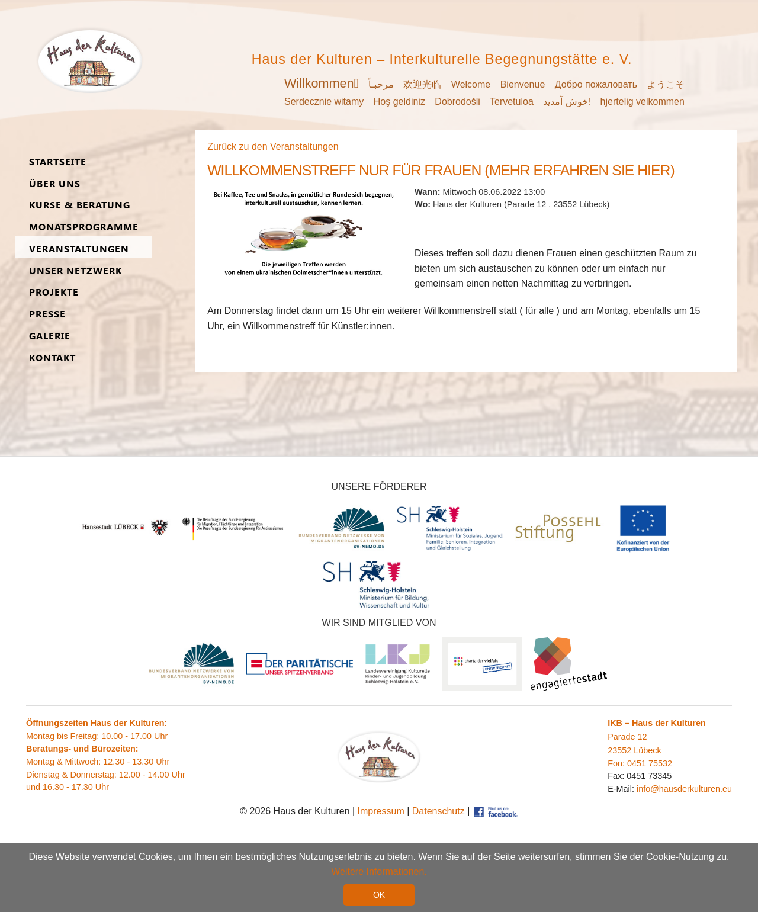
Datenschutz (438, 811)
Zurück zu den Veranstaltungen (272, 147)
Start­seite (57, 162)
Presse (47, 314)
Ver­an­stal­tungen (79, 249)
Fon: (617, 763)
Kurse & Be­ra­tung (79, 205)
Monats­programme (84, 227)
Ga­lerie (49, 336)
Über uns (55, 184)
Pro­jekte (54, 292)
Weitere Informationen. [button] (379, 871)
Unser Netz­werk (75, 271)
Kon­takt (52, 358)
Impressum (381, 811)
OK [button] (379, 895)
